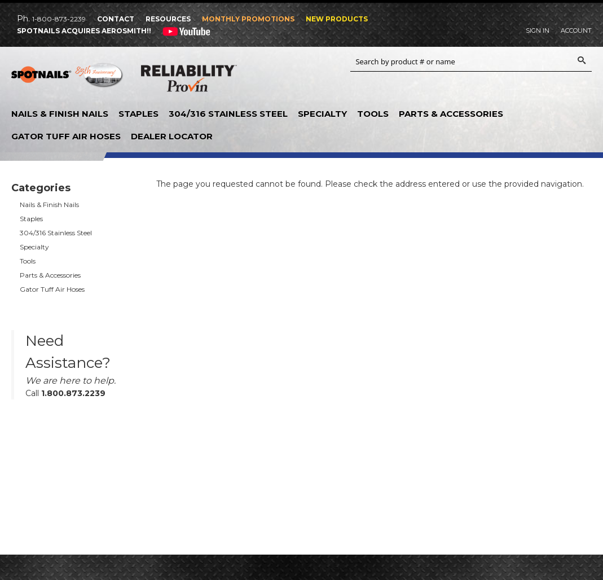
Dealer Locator (172, 136)
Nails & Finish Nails (59, 113)
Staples (138, 113)
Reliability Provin (189, 81)
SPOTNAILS (67, 79)
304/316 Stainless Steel (228, 113)
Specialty (322, 113)
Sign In (537, 30)
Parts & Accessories (451, 113)
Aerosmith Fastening (290, 72)
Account (576, 30)
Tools (373, 113)
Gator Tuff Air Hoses (66, 136)
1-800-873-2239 (59, 19)
